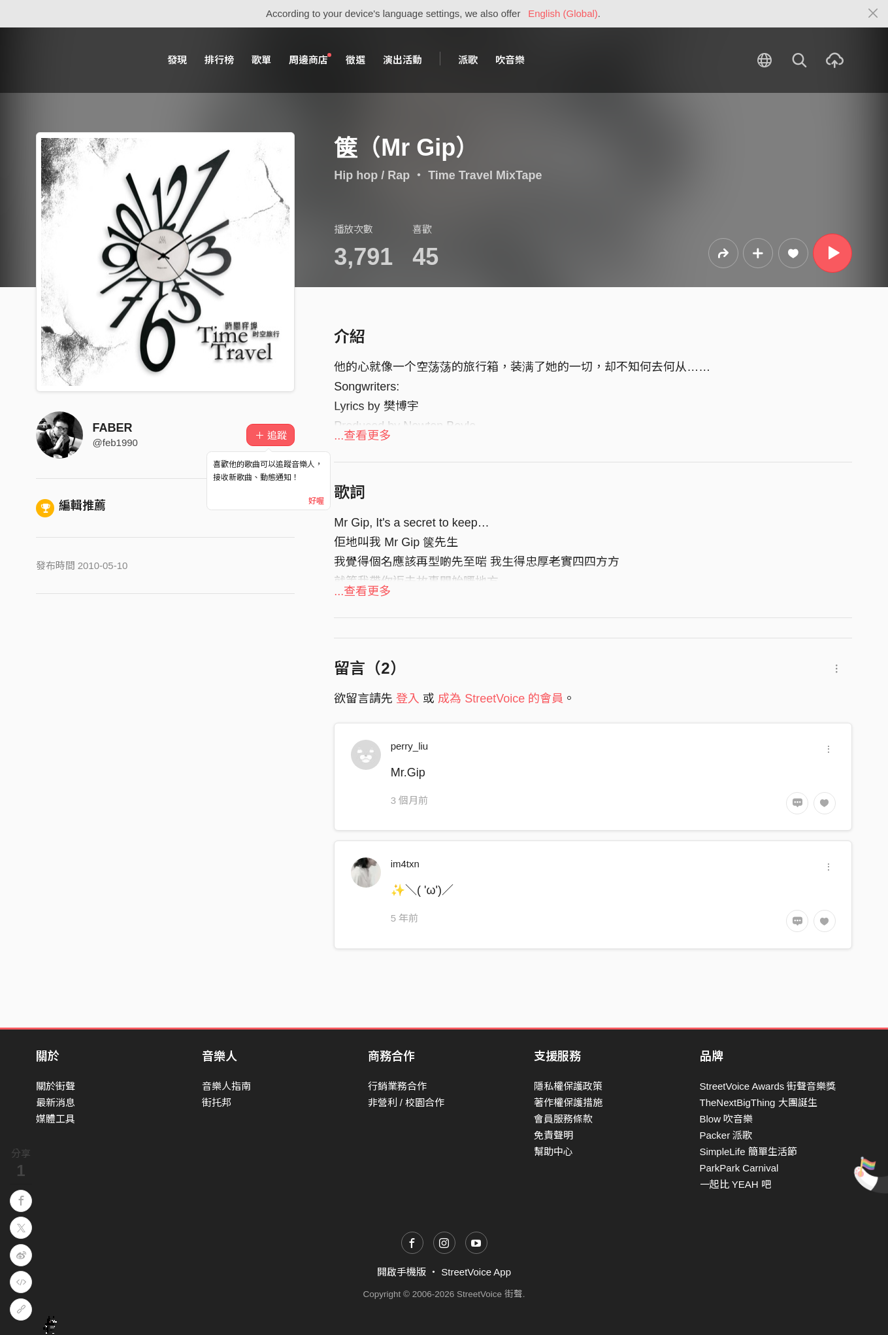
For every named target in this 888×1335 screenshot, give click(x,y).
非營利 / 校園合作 (406, 1102)
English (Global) (563, 13)
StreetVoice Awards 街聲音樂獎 (768, 1086)
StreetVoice (90, 60)
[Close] (873, 14)
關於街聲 (55, 1086)
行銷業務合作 (397, 1086)
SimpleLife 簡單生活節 (748, 1151)
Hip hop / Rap (372, 175)
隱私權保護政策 (568, 1086)
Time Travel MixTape (485, 175)
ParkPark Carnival (739, 1167)
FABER (113, 427)
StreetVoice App (476, 1271)
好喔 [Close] (316, 501)
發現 (177, 59)
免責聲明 (553, 1135)
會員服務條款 (563, 1118)
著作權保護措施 (568, 1102)
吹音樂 (510, 59)
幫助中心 (553, 1151)
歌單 (261, 59)
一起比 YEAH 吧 (735, 1184)
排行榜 (219, 59)
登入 (407, 698)
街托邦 (216, 1102)
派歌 (468, 59)
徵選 (355, 59)
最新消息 (55, 1102)
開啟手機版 (401, 1271)
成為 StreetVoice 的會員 (500, 698)
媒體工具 (55, 1118)
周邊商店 (310, 59)
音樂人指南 (226, 1086)
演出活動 (402, 59)
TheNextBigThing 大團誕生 (758, 1102)
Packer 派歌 (726, 1135)
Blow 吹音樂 (726, 1118)
